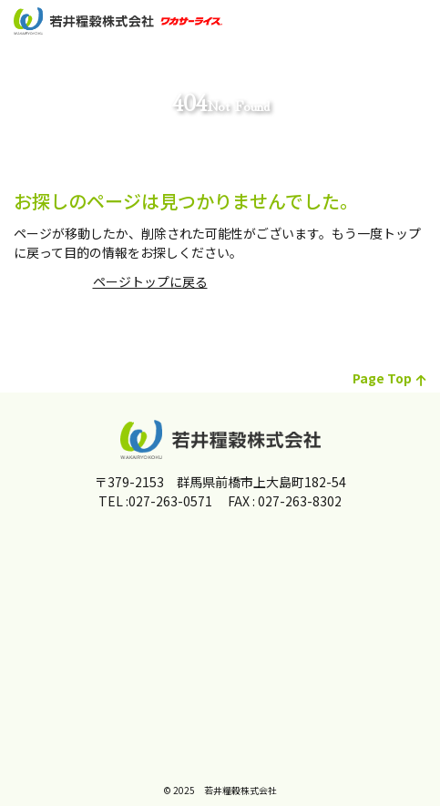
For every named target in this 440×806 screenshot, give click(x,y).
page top (389, 378)
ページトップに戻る (150, 281)
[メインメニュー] (417, 23)
